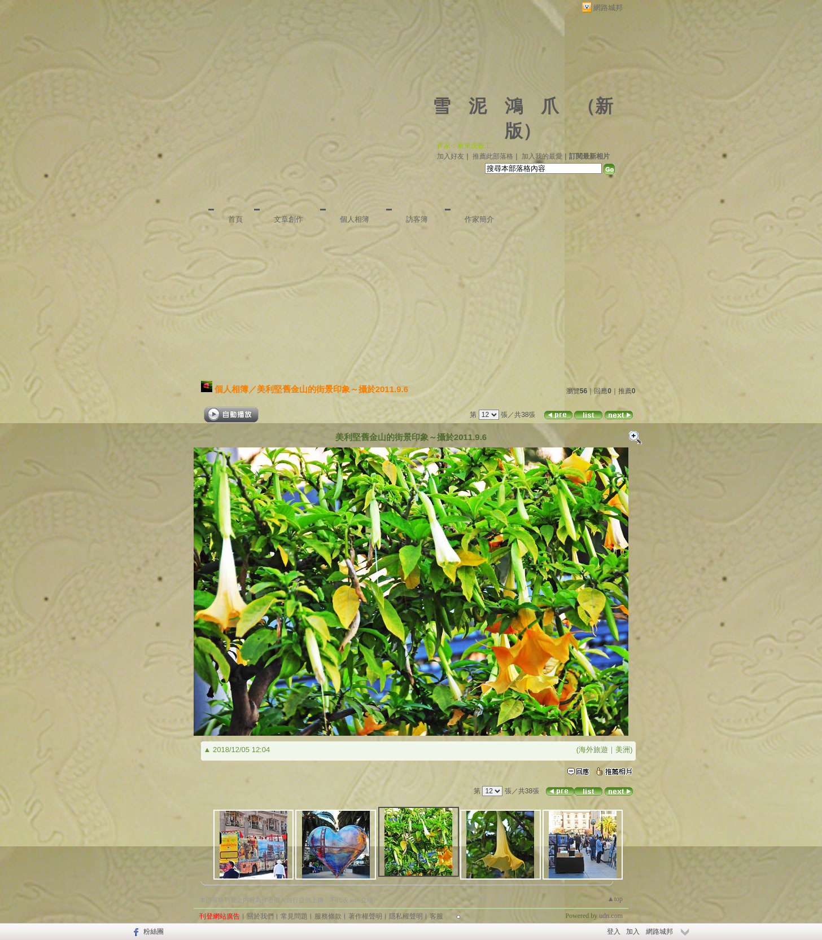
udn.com (611, 916)
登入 (613, 931)
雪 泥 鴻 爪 (495, 106)
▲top (615, 899)
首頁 (235, 219)
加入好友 (450, 156)
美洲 (622, 749)
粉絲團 (153, 931)
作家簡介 (479, 219)
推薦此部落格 (493, 156)
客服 (436, 916)
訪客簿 (417, 219)
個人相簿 (354, 219)
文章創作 (288, 219)
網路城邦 (608, 7)
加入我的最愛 (542, 156)
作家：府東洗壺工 (464, 146)
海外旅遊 (593, 749)
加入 (633, 931)
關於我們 (260, 916)
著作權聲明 (365, 916)
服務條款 (328, 916)
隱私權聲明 (406, 916)
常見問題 (294, 916)
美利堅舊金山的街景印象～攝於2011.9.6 (332, 389)
